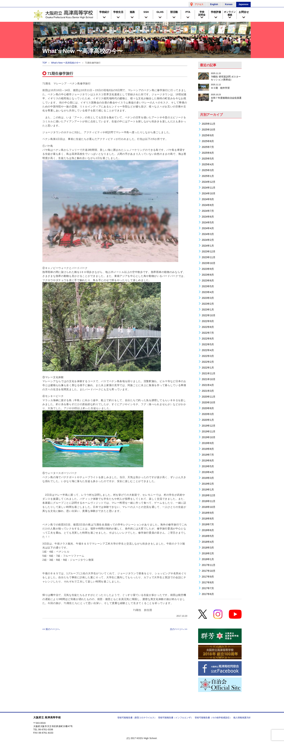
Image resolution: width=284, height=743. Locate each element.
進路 (132, 12)
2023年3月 (208, 297)
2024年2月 (208, 239)
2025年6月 (208, 152)
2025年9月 (208, 135)
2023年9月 (208, 268)
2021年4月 (208, 385)
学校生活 (118, 12)
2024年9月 (208, 199)
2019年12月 (208, 425)
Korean (228, 4)
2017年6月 (208, 594)
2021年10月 (208, 379)
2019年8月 (208, 448)
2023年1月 (208, 309)
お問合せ (244, 12)
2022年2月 (208, 361)
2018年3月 (208, 547)
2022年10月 (208, 315)
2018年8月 (208, 518)
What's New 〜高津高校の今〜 (66, 63)
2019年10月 (208, 437)
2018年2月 (208, 553)
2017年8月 (208, 582)
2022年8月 (208, 327)
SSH (146, 12)
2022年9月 (208, 321)
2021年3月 (208, 390)
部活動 (174, 12)
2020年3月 (208, 414)
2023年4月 (208, 292)
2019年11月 (208, 431)
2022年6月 (208, 338)
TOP (44, 63)
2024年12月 (208, 181)
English (214, 4)
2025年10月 (208, 129)
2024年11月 (208, 187)
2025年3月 (208, 170)
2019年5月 (208, 466)
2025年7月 (208, 147)
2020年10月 (208, 402)
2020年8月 (208, 408)
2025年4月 (208, 164)
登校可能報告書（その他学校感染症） (213, 717)
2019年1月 (208, 489)
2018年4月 (208, 541)
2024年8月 (208, 205)
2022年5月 (208, 344)
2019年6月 (208, 460)
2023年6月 (208, 280)
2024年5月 (208, 222)
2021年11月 (208, 373)
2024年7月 (208, 210)
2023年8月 (208, 274)
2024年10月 (208, 193)
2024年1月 (208, 245)
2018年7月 (208, 524)
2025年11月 (208, 123)
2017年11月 (208, 565)
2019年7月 (208, 454)
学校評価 (216, 12)
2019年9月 (208, 443)
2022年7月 (208, 332)
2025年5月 (208, 158)
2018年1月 (208, 559)
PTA (187, 12)
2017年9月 (208, 576)
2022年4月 (208, 350)
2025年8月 (208, 141)
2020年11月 (208, 396)
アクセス (199, 4)
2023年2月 (208, 303)
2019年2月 (208, 483)
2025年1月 (208, 176)
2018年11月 (208, 501)
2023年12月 (208, 251)
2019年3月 (208, 477)
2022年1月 (208, 367)
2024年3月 (208, 234)
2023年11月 (208, 257)
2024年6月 (208, 216)
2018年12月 (208, 495)
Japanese (243, 4)
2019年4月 (208, 472)
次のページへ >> (178, 629)
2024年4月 (208, 228)
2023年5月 (208, 286)
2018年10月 (208, 506)
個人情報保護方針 (242, 717)
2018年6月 (208, 530)
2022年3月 (208, 356)
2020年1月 (208, 419)
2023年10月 (208, 263)
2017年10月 (208, 570)
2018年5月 (208, 536)
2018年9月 (208, 512)
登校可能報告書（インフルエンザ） (175, 717)
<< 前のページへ (51, 629)
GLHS (160, 12)
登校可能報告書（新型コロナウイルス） (136, 717)
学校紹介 (104, 12)
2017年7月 (208, 588)
